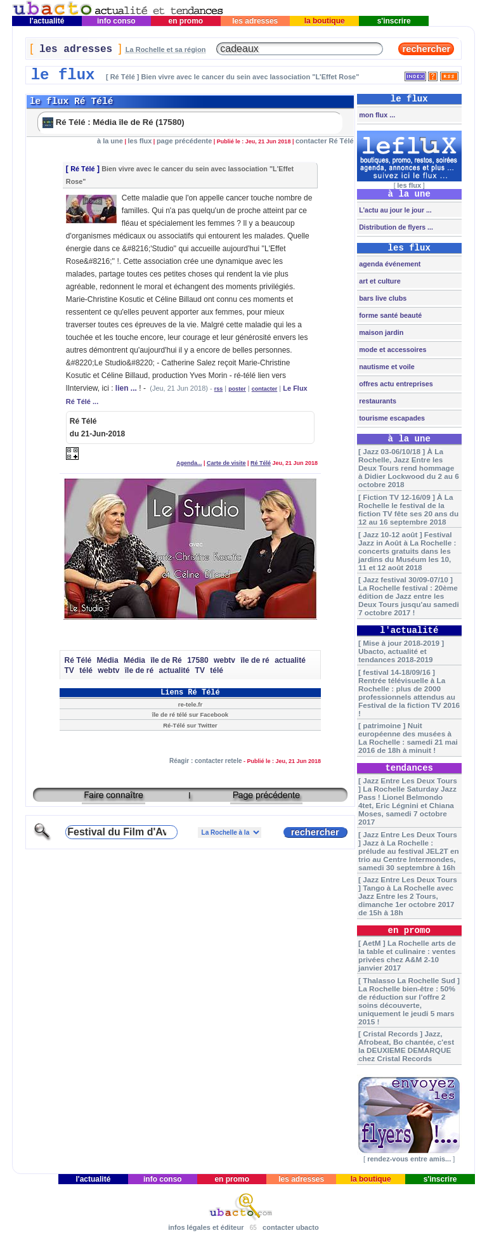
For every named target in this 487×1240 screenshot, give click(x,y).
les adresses (255, 20)
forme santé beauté (389, 315)
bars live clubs (381, 298)
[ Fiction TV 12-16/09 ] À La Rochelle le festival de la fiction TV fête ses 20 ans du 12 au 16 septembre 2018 (408, 509)
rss (218, 389)
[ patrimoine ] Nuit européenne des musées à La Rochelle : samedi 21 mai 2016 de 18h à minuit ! (408, 737)
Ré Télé (82, 169)
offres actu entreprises (394, 384)
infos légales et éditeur (206, 1227)
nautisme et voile (386, 366)
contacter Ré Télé (324, 141)
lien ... (126, 388)
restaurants (376, 401)
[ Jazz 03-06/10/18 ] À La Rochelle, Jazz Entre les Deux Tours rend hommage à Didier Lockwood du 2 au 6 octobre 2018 (408, 467)
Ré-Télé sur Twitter (190, 725)
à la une (110, 141)
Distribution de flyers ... (395, 227)
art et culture (378, 281)
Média (108, 660)
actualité (290, 660)
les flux (139, 141)
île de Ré (165, 660)
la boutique (324, 20)
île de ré (254, 660)
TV (69, 670)
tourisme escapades (391, 418)
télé (86, 670)
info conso (116, 20)
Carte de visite (226, 463)
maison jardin (380, 332)
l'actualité (47, 20)
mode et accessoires (391, 349)
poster (237, 389)
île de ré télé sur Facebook (190, 714)
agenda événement (388, 264)
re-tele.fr (190, 704)
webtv (224, 660)
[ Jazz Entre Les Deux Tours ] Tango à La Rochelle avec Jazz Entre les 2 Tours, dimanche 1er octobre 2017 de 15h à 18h (407, 896)
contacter (265, 389)
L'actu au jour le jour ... (394, 210)
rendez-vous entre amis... (409, 1159)
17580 (197, 660)
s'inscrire (394, 20)
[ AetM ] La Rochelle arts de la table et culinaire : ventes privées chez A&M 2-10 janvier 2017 (407, 955)
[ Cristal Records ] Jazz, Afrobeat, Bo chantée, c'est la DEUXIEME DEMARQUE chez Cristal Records (406, 1045)
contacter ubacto (291, 1227)
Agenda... (189, 463)
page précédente (184, 141)
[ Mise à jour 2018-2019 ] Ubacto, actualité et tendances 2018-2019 (401, 651)
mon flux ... (376, 115)
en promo (185, 20)
